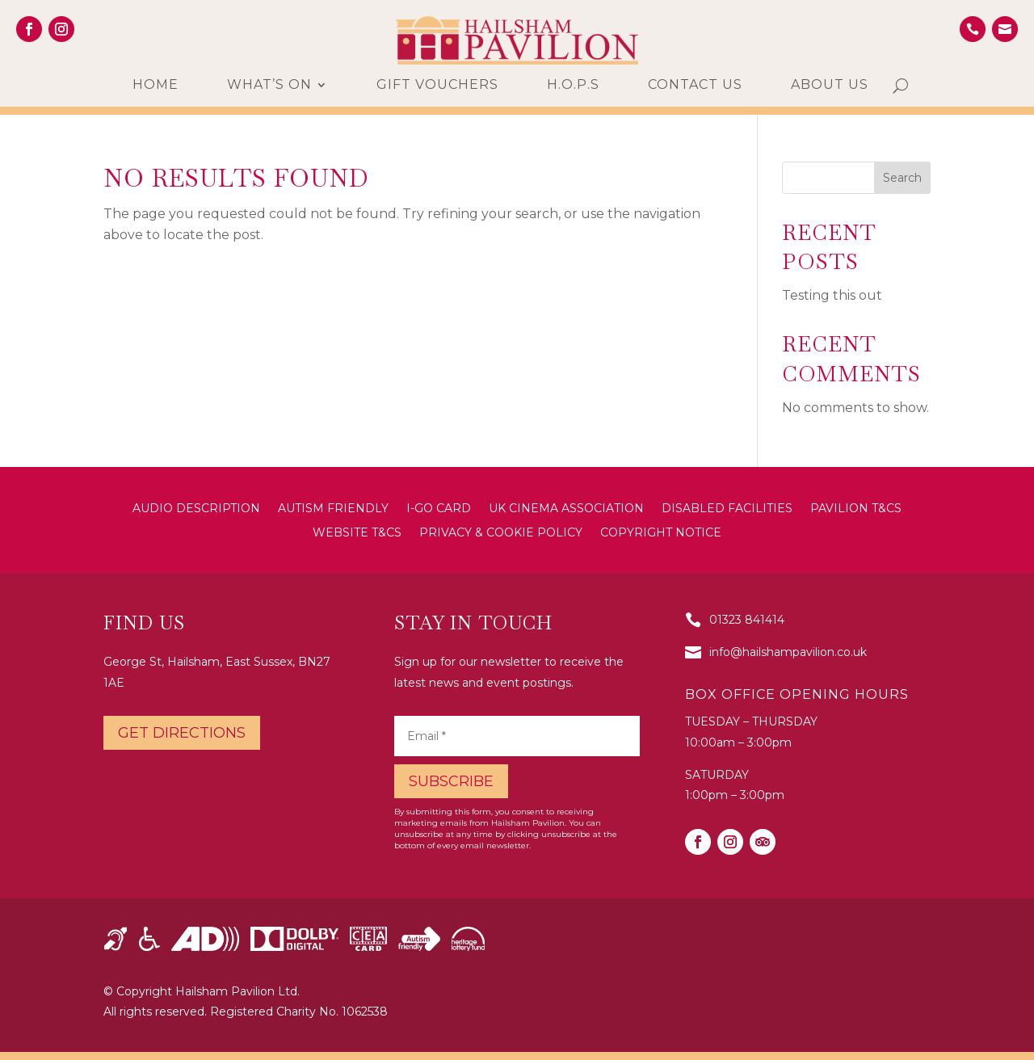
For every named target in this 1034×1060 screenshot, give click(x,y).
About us (829, 85)
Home (155, 85)
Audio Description (196, 509)
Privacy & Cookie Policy (500, 533)
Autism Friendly (333, 509)
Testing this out (832, 295)
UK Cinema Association (566, 509)
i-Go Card (438, 509)
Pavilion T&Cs (856, 509)
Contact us (695, 85)
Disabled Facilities (727, 509)
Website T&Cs (357, 533)
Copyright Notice (660, 533)
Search (902, 177)
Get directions (182, 733)
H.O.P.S (573, 85)
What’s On (269, 85)
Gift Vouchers (437, 85)
